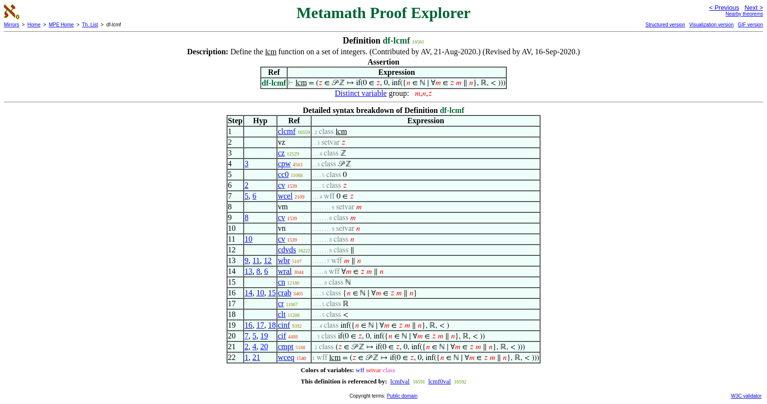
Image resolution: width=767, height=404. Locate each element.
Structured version (665, 24)
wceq (286, 357)
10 (248, 239)
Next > (753, 7)
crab (285, 293)
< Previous (724, 7)
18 (272, 325)
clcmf (286, 131)
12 (267, 260)
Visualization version (711, 24)
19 (264, 336)
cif (282, 336)
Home (34, 24)
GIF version (750, 24)
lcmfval (400, 381)
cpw (284, 163)
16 (248, 325)
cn (281, 282)
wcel (285, 196)
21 (256, 357)
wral (285, 271)
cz (281, 153)
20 (264, 346)
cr (281, 303)
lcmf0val (439, 381)
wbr (284, 260)
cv (281, 185)
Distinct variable (361, 93)
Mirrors (11, 24)
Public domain (402, 396)
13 (248, 271)
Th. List (90, 24)
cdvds (287, 250)
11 (256, 260)
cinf (284, 325)
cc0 (283, 174)
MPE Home (61, 24)
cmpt (285, 346)
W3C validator (746, 396)
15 (272, 293)
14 (248, 293)
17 (260, 325)
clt (282, 314)
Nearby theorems (744, 14)
